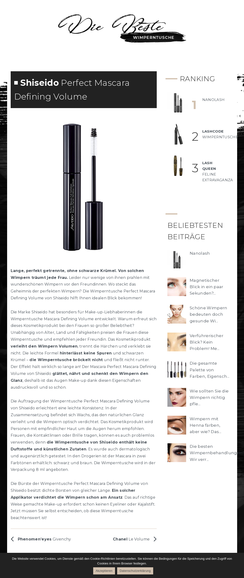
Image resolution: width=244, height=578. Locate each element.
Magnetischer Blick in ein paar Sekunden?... (206, 287)
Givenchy (44, 539)
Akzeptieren (104, 571)
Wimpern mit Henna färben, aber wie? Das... (205, 425)
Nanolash (200, 253)
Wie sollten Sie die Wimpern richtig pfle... (209, 397)
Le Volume (131, 539)
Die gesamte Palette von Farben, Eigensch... (209, 369)
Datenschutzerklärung (135, 571)
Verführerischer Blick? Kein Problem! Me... (206, 342)
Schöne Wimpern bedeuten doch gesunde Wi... (208, 314)
